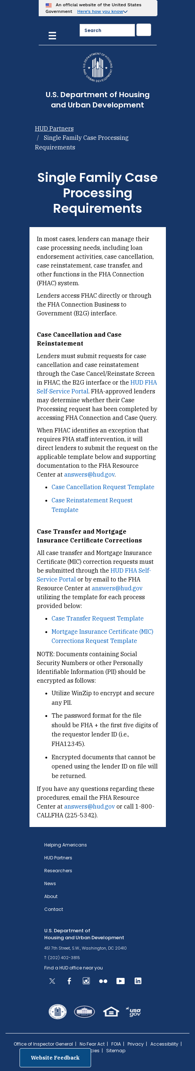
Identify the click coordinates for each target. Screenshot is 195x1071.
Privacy (136, 1044)
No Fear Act (92, 1044)
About (51, 896)
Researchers (58, 870)
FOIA (116, 1044)
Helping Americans (65, 845)
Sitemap (115, 1050)
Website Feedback (55, 1057)
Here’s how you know (100, 11)
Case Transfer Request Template (98, 618)
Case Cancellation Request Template (103, 487)
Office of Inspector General (43, 1044)
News (50, 883)
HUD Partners (54, 128)
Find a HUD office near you (73, 968)
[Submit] (143, 30)
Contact (53, 909)
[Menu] (52, 34)
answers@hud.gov (89, 474)
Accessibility (164, 1044)
